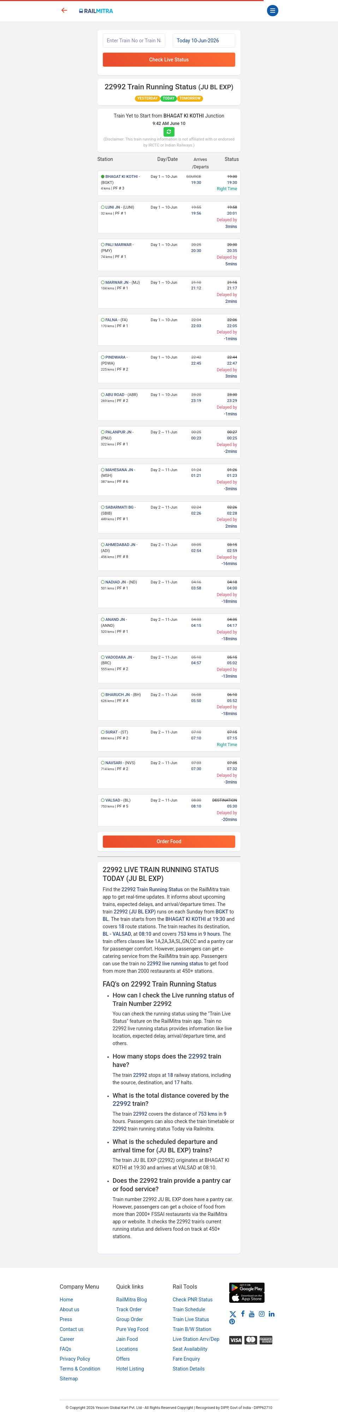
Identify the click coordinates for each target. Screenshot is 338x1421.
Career (67, 1339)
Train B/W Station (192, 1329)
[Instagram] (262, 1314)
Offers (123, 1359)
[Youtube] (252, 1314)
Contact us (71, 1329)
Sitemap (69, 1378)
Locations (127, 1349)
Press (66, 1319)
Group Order (129, 1319)
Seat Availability (190, 1349)
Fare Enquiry (186, 1359)
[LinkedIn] (271, 1314)
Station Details (189, 1369)
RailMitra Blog (131, 1299)
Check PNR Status (193, 1299)
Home (66, 1299)
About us (69, 1309)
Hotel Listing (130, 1369)
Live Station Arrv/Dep (196, 1339)
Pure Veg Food (132, 1329)
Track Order (129, 1309)
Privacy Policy (75, 1359)
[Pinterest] (232, 1321)
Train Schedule (189, 1309)
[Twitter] (233, 1314)
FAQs (65, 1349)
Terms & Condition (80, 1369)
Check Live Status (169, 59)
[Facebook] (243, 1314)
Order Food (169, 841)
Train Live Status (191, 1319)
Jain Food (127, 1339)
